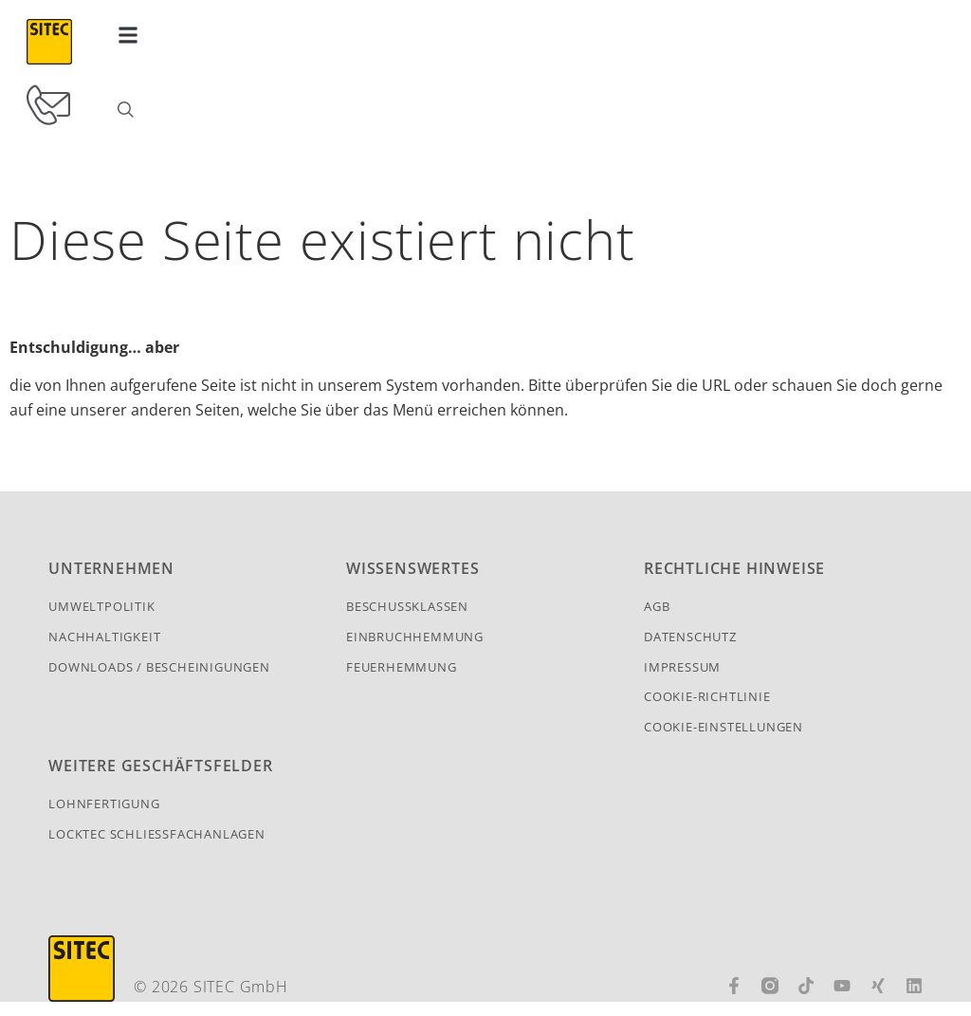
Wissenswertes (412, 582)
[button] (128, 34)
